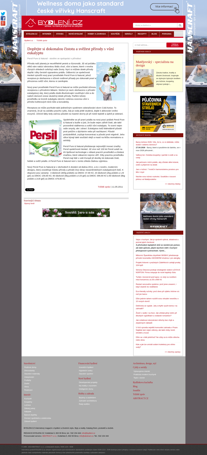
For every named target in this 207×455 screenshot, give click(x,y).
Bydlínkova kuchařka (143, 382)
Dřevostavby (29, 370)
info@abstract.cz (86, 436)
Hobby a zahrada (86, 393)
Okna (26, 387)
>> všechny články (172, 184)
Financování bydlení (87, 363)
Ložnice (27, 405)
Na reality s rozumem (88, 386)
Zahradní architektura (88, 401)
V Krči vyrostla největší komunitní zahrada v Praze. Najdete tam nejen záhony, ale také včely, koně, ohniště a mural (157, 330)
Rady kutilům (84, 404)
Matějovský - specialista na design (155, 63)
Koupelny (28, 402)
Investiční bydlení (86, 367)
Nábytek (27, 411)
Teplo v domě (139, 378)
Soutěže (136, 390)
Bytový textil (29, 203)
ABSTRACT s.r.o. (49, 436)
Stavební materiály (32, 374)
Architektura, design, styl (144, 363)
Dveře (26, 383)
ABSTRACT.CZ (140, 398)
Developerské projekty (88, 382)
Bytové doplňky (30, 415)
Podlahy (27, 380)
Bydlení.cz (28, 40)
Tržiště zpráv (104, 187)
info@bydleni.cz (88, 433)
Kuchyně (28, 399)
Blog (135, 386)
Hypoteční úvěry (85, 370)
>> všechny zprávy (172, 352)
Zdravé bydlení (30, 421)
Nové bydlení (84, 378)
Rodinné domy (30, 367)
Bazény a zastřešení (87, 398)
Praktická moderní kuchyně (145, 374)
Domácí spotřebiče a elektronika (37, 418)
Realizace (28, 390)
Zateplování (29, 377)
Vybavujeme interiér (142, 371)
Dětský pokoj (29, 408)
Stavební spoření (86, 374)
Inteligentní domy (86, 389)
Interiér (27, 394)
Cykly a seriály (140, 367)
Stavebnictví (29, 363)
